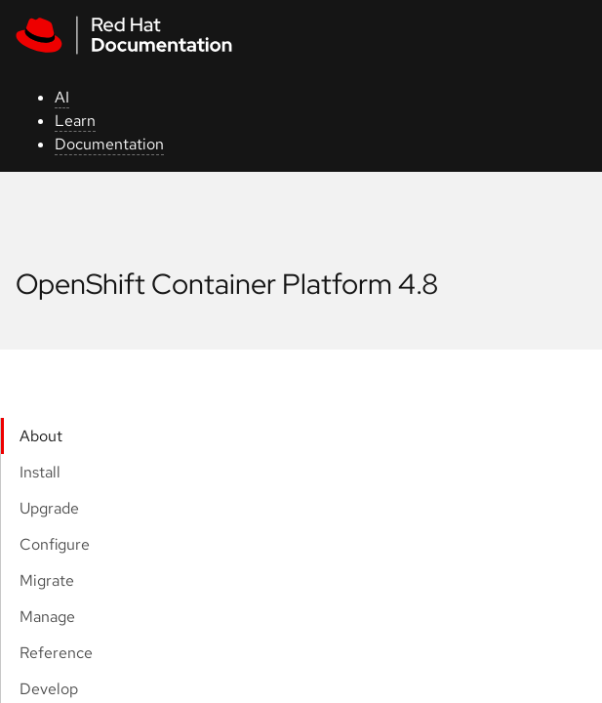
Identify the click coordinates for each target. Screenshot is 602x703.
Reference (56, 652)
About (41, 436)
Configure (55, 544)
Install (40, 472)
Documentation (109, 144)
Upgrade (49, 508)
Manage (47, 616)
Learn (75, 120)
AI (62, 97)
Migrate (47, 580)
